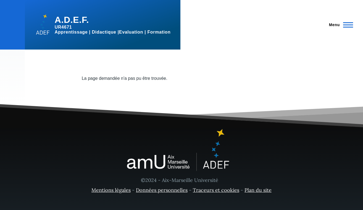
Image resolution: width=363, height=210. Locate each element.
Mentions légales (111, 190)
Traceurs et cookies (216, 190)
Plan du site (258, 190)
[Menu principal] (339, 25)
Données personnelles (162, 190)
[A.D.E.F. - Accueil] (102, 24)
